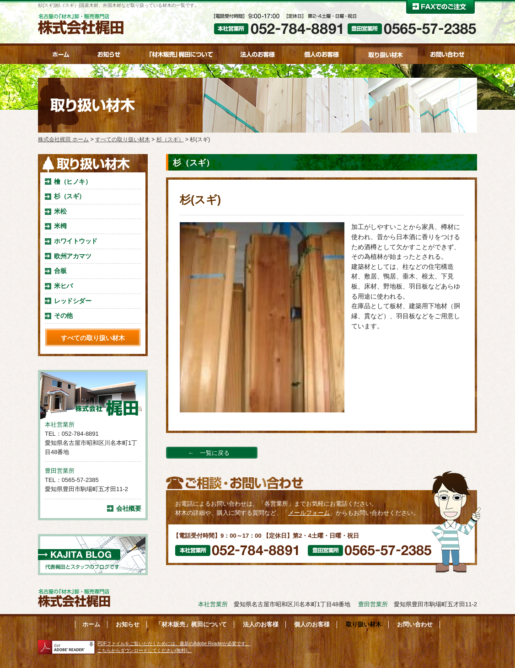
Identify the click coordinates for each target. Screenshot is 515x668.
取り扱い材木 (363, 624)
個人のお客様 (312, 624)
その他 (63, 315)
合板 (60, 270)
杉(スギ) (200, 199)
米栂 (60, 226)
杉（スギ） (69, 196)
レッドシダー (72, 301)
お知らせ (127, 624)
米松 (60, 211)
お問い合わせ (415, 624)
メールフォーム (309, 512)
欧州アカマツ (72, 256)
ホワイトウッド (75, 241)
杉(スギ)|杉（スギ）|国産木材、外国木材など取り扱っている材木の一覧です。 (118, 5)
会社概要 (128, 508)
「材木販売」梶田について (191, 624)
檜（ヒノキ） (72, 181)
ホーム (91, 624)
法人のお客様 (261, 624)
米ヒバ (63, 285)
